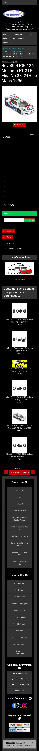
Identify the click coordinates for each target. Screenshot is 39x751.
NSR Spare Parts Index (19, 536)
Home (5, 34)
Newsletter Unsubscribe (19, 652)
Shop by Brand (16, 34)
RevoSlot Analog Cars (13, 51)
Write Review (7, 237)
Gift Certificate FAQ (19, 638)
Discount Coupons (19, 644)
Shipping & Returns (19, 597)
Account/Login (19, 583)
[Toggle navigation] (5, 2)
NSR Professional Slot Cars (19, 528)
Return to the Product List (19, 472)
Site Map (19, 631)
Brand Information (19, 511)
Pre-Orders (29, 34)
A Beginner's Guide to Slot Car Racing (19, 519)
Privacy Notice (19, 610)
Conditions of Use (19, 617)
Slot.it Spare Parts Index (19, 563)
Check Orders (20, 590)
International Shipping (19, 604)
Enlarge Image (19, 125)
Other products (19, 280)
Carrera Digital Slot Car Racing (19, 544)
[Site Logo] (19, 13)
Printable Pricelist (19, 624)
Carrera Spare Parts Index (19, 553)
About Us (19, 490)
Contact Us (7, 43)
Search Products (18, 38)
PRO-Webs (30, 746)
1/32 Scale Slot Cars (16, 49)
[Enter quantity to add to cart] (14, 220)
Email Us (19, 691)
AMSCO (6, 38)
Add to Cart (29, 220)
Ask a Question (8, 231)
